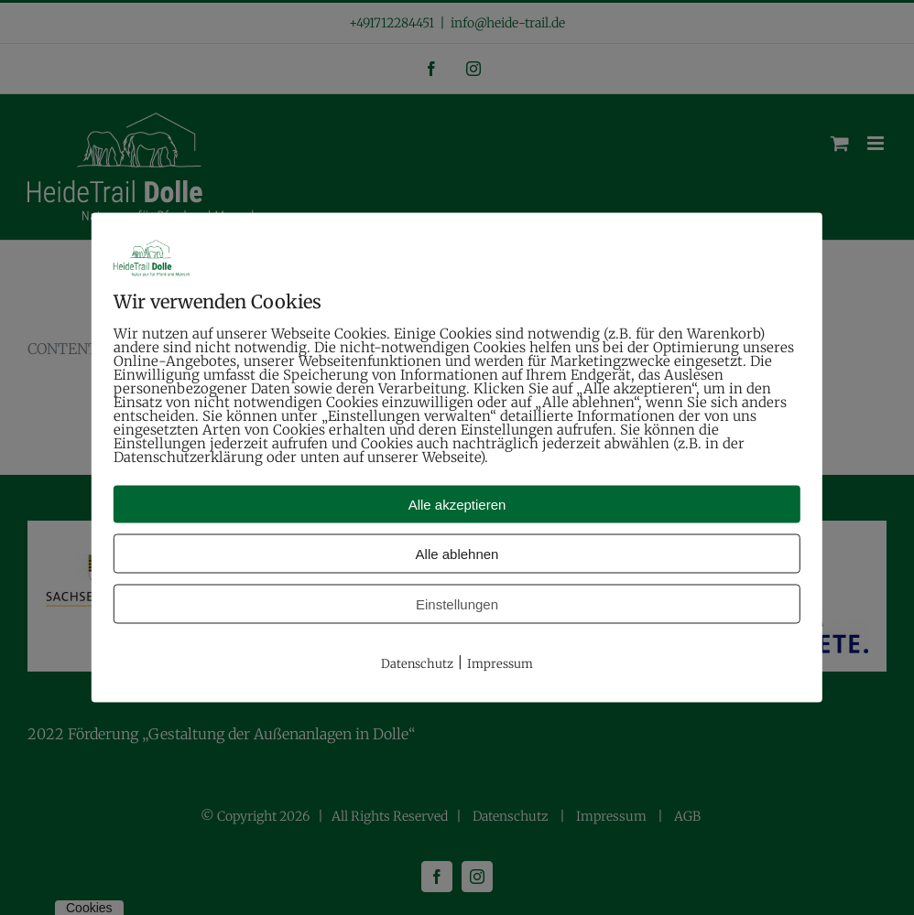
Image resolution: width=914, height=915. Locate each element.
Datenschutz (417, 664)
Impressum (500, 664)
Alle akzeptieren (457, 504)
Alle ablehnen (457, 554)
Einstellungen (457, 604)
